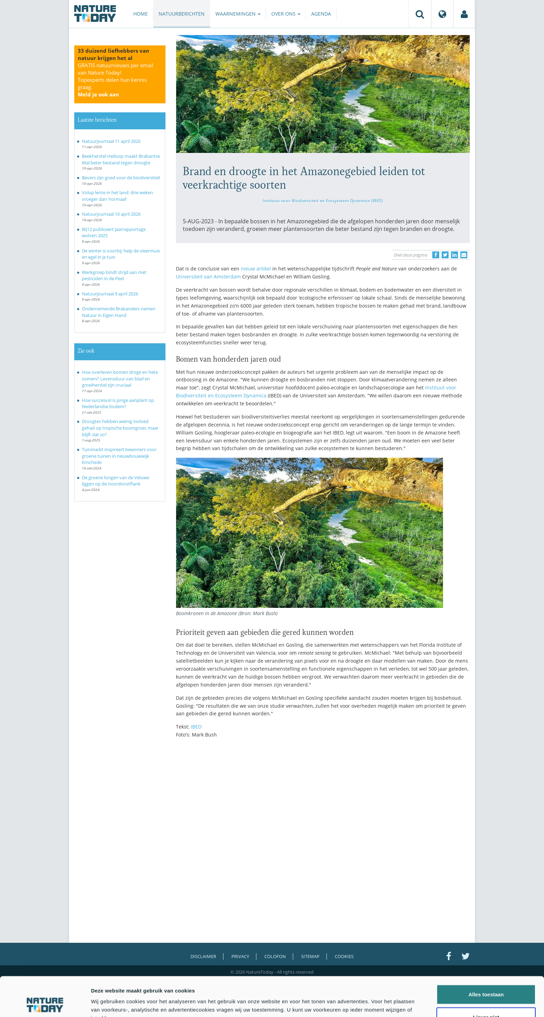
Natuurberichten (182, 13)
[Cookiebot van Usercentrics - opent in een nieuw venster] (45, 1003)
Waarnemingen (238, 13)
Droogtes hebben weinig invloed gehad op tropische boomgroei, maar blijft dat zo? (120, 427)
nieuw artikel (256, 268)
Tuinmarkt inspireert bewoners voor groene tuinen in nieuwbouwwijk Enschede (119, 455)
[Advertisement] (323, 804)
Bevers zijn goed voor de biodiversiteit (121, 177)
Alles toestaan (486, 957)
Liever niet (486, 980)
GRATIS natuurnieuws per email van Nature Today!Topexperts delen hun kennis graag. (115, 80)
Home (140, 13)
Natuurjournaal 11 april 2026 (111, 141)
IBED (196, 726)
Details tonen (374, 1003)
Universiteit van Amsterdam (208, 276)
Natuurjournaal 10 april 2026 (111, 214)
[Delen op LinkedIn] (454, 254)
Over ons (285, 13)
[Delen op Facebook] (435, 254)
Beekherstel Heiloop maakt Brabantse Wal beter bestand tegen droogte (121, 159)
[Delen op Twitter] (445, 254)
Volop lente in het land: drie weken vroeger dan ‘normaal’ (117, 195)
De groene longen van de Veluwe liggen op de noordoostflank (115, 480)
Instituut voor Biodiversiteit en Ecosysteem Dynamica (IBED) (323, 200)
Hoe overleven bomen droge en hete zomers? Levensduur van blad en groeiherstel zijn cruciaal (120, 378)
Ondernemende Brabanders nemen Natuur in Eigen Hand (118, 311)
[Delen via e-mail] (463, 254)
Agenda (321, 13)
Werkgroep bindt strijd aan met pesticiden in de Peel (114, 275)
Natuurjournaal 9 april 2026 (110, 294)
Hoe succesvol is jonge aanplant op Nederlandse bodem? (118, 403)
